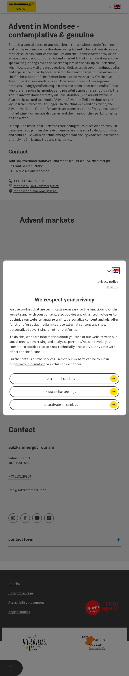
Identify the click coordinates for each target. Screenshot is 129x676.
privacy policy (108, 281)
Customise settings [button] (61, 391)
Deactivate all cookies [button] (61, 405)
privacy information (30, 364)
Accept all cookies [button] (61, 378)
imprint (112, 286)
